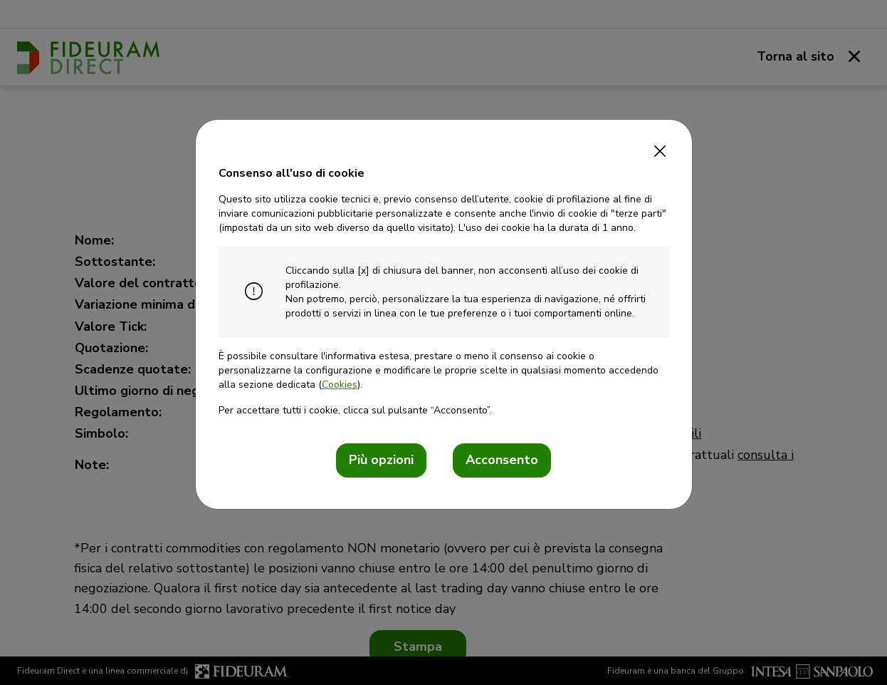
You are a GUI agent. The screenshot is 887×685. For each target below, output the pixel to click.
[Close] (660, 146)
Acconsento (502, 459)
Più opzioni (381, 459)
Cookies (339, 384)
